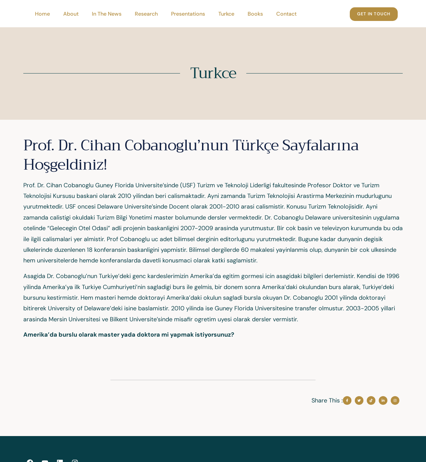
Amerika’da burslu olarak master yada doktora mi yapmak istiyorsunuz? (129, 335)
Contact (286, 13)
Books (255, 13)
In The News (106, 13)
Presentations (188, 13)
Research (146, 13)
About (71, 13)
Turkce (226, 13)
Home (42, 13)
